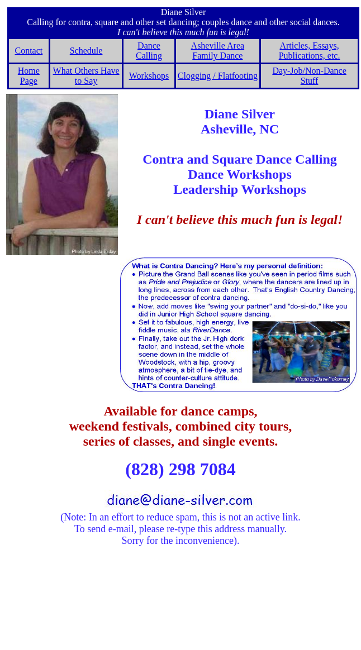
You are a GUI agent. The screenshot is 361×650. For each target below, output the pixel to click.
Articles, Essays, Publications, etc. (309, 50)
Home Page (29, 75)
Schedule (86, 50)
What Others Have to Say (86, 75)
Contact (28, 50)
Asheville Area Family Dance (218, 50)
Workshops (149, 75)
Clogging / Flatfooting (218, 75)
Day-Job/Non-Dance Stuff (309, 75)
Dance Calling (149, 50)
